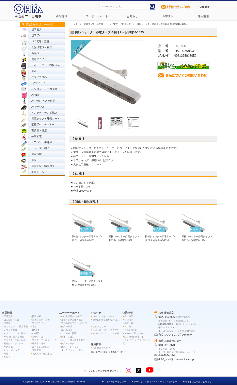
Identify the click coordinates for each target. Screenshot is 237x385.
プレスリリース (100, 326)
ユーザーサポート (97, 16)
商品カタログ (67, 343)
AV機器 (35, 94)
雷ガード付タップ (122, 24)
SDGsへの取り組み (133, 333)
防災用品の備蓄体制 (134, 337)
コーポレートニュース (104, 316)
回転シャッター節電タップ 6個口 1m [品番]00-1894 (197, 236)
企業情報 (167, 16)
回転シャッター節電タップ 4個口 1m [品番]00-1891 (87, 236)
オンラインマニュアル (72, 350)
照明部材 (36, 35)
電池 (34, 71)
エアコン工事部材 (41, 142)
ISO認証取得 (130, 330)
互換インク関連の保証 (72, 320)
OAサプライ (38, 82)
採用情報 (203, 16)
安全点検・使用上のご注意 (106, 330)
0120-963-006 (166, 316)
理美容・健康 (39, 130)
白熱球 (35, 53)
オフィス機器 (39, 77)
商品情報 (61, 16)
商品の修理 (66, 326)
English (204, 6)
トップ (74, 24)
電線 (34, 160)
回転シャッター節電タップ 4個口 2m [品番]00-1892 (124, 236)
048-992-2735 (164, 324)
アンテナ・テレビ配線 (44, 112)
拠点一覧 (128, 323)
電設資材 (36, 154)
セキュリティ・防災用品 (45, 65)
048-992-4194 (166, 355)
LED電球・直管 (40, 41)
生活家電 (36, 136)
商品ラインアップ (70, 347)
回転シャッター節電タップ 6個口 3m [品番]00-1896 (87, 281)
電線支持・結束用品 (43, 166)
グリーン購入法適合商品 (73, 340)
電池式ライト (39, 59)
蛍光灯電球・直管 (41, 47)
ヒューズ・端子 (40, 148)
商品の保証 (66, 330)
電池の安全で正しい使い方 (74, 323)
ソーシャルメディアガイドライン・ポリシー (155, 381)
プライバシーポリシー (115, 381)
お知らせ (132, 16)
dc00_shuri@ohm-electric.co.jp (176, 359)
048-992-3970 (166, 344)
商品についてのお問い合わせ (175, 334)
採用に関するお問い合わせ (110, 351)
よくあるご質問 (68, 333)
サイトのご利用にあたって (198, 381)
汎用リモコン (67, 337)
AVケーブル (38, 106)
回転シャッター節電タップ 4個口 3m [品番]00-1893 (160, 236)
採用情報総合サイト (102, 348)
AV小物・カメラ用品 (43, 100)
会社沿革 (128, 320)
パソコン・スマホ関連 (44, 88)
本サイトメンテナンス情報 (106, 333)
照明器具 (36, 29)
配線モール (37, 171)
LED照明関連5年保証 (71, 316)
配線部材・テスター (43, 124)
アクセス (128, 326)
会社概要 (128, 316)
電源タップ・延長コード (45, 118)
